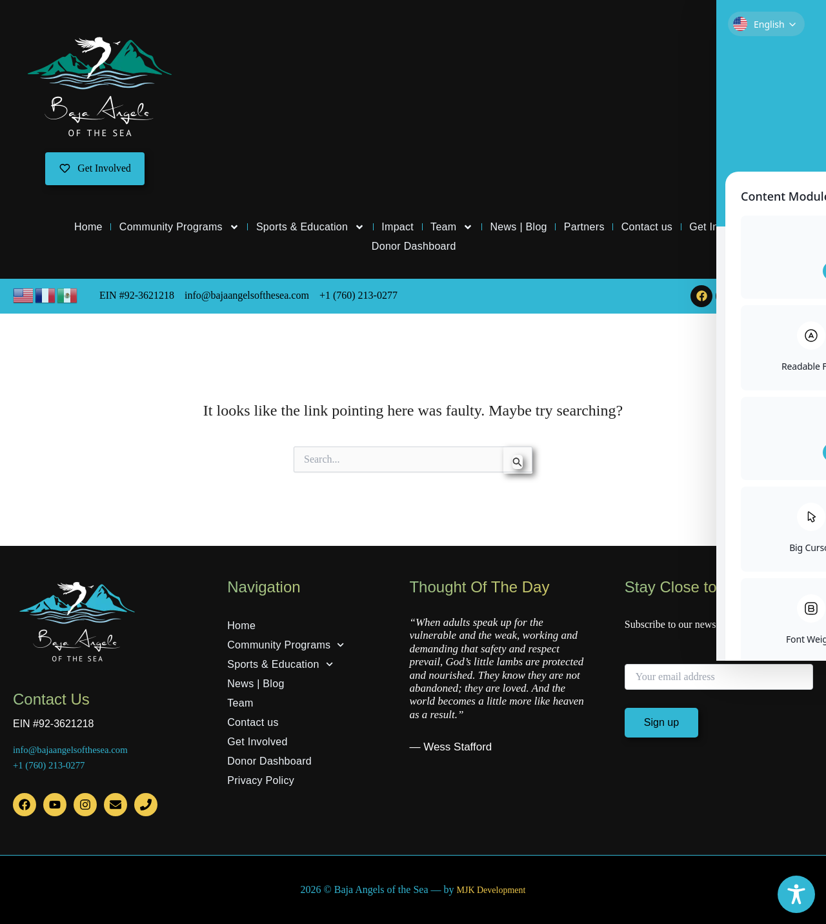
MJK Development (490, 890)
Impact (397, 227)
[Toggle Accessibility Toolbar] (796, 894)
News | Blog (518, 227)
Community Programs (179, 227)
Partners (584, 227)
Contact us (646, 227)
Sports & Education (310, 227)
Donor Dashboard (414, 246)
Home (88, 227)
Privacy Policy (260, 780)
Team (451, 227)
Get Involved (719, 227)
